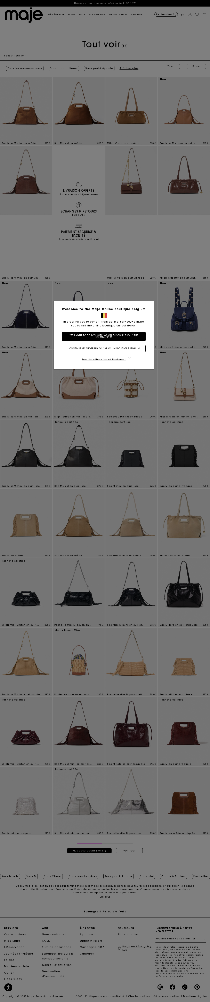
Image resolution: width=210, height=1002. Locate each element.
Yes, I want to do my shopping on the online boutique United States (105, 336)
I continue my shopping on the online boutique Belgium (105, 348)
